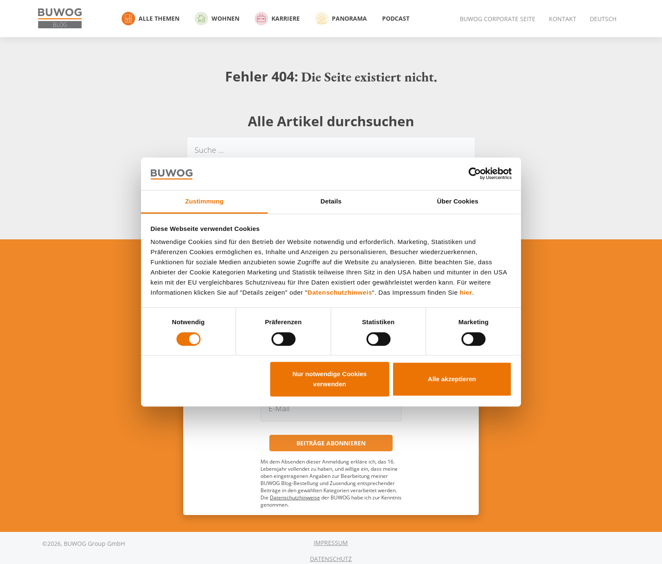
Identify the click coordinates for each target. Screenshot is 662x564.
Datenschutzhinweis (339, 292)
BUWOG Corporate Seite (497, 19)
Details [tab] (331, 201)
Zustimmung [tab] (204, 201)
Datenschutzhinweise (295, 497)
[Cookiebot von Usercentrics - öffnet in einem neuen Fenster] (475, 174)
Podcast (396, 18)
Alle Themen (150, 18)
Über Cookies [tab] (457, 201)
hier (466, 292)
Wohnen (217, 18)
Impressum (331, 543)
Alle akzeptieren (452, 378)
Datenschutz (331, 559)
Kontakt (562, 19)
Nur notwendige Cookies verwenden (330, 379)
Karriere (277, 18)
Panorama (341, 18)
